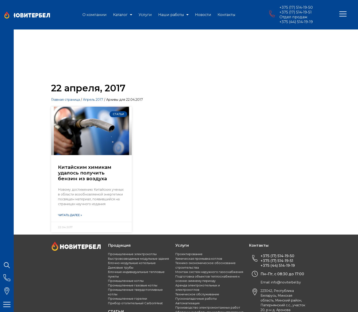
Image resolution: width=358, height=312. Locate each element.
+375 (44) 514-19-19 (296, 22)
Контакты (226, 15)
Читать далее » (70, 174)
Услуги (145, 15)
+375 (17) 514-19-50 (296, 7)
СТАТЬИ (116, 271)
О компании (94, 15)
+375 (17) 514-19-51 (295, 12)
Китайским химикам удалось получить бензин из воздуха (84, 132)
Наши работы (173, 15)
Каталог (122, 15)
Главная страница (65, 59)
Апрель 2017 (93, 59)
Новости (203, 15)
